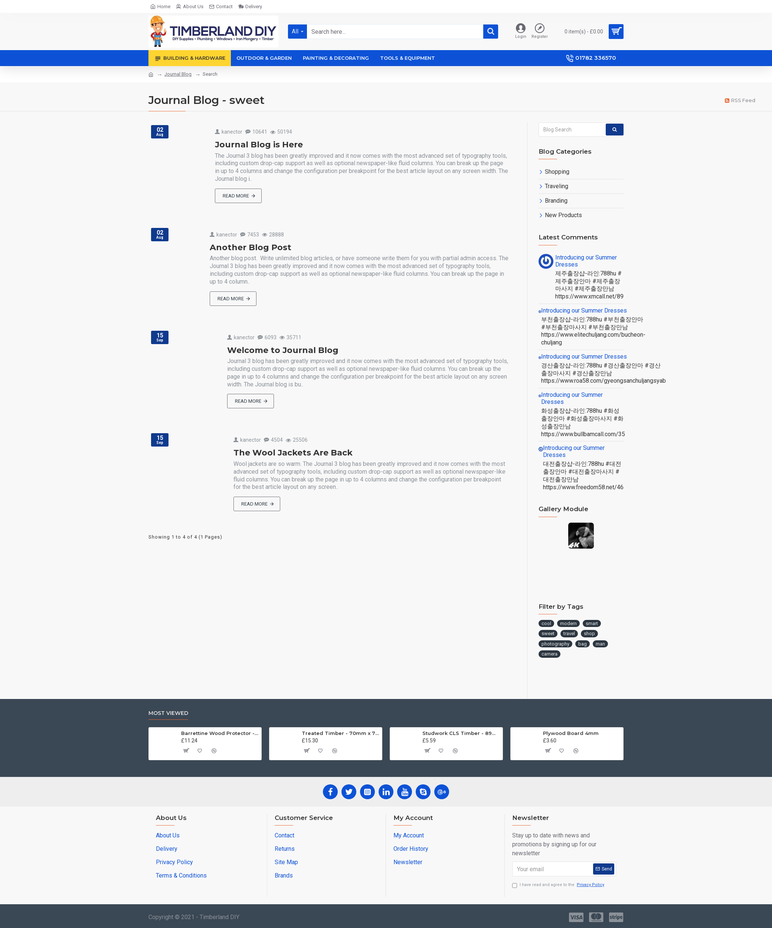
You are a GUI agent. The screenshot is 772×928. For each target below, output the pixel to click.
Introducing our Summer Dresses (586, 261)
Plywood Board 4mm (571, 733)
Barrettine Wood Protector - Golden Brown (220, 733)
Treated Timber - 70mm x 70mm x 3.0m (340, 733)
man (600, 644)
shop (589, 633)
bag (582, 644)
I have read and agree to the (558, 885)
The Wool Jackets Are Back (293, 453)
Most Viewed (168, 713)
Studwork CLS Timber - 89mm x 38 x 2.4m (461, 733)
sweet (548, 633)
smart (592, 623)
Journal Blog (178, 74)
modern (568, 623)
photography (555, 644)
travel (569, 633)
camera (549, 654)
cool (546, 623)
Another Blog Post (250, 247)
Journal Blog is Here (259, 145)
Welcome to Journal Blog (282, 350)
